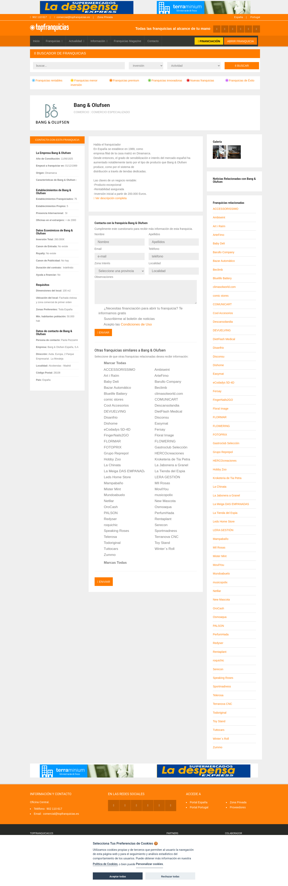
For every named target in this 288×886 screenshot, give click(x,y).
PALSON (108, 510)
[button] (145, 53)
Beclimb (158, 385)
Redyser (108, 516)
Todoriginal (110, 540)
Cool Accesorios (114, 403)
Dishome (108, 421)
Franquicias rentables (47, 80)
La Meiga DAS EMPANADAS (122, 469)
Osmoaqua (160, 504)
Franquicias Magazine (127, 41)
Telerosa (108, 534)
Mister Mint (110, 487)
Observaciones (104, 274)
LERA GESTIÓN (164, 475)
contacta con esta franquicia (57, 139)
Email (98, 248)
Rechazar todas (170, 876)
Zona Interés (102, 261)
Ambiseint (159, 367)
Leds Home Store (115, 475)
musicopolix (161, 492)
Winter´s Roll (161, 546)
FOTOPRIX (110, 445)
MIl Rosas (159, 481)
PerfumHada (161, 510)
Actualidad (76, 41)
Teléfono (154, 248)
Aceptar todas (118, 876)
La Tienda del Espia (167, 469)
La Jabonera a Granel (168, 463)
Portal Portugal (199, 807)
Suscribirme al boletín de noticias (127, 316)
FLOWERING (162, 439)
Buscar (242, 65)
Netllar (106, 498)
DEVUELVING (112, 409)
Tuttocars (108, 546)
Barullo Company (165, 379)
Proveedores (238, 807)
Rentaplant (160, 516)
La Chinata (110, 463)
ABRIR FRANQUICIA (240, 41)
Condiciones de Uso (136, 322)
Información (99, 41)
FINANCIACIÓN (209, 41)
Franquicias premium (124, 80)
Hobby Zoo (110, 457)
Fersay (157, 427)
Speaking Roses (114, 528)
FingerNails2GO (114, 433)
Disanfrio (108, 415)
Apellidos (154, 234)
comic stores (111, 397)
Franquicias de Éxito (239, 80)
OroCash (108, 504)
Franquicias (54, 41)
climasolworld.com (166, 391)
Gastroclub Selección (168, 445)
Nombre (100, 234)
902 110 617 (38, 17)
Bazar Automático (115, 385)
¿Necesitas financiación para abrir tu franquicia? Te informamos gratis (141, 308)
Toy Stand (159, 540)
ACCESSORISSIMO (117, 367)
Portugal (255, 17)
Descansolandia (164, 403)
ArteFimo (158, 373)
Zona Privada (105, 17)
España (238, 17)
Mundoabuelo (112, 492)
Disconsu (159, 415)
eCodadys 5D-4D (115, 427)
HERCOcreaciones (166, 451)
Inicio (36, 41)
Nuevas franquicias (200, 80)
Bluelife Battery (113, 391)
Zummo (107, 552)
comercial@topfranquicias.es (72, 17)
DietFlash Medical (165, 409)
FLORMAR (110, 439)
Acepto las (125, 322)
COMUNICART (163, 397)
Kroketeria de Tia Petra (169, 457)
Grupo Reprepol (114, 451)
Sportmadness (163, 528)
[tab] (145, 53)
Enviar (103, 330)
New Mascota (162, 498)
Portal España (198, 802)
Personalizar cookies (149, 864)
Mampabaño (111, 481)
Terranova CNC (163, 534)
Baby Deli (109, 379)
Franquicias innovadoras (165, 80)
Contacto (153, 41)
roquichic (108, 522)
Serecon (158, 522)
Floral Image (161, 433)
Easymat (158, 421)
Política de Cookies (105, 864)
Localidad (155, 261)
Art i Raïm (109, 373)
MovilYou (159, 487)
